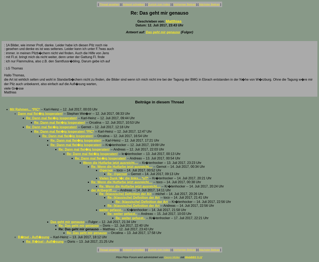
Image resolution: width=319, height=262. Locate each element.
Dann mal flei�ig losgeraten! (40, 113)
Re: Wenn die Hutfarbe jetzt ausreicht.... (121, 166)
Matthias (174, 21)
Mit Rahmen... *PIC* (25, 109)
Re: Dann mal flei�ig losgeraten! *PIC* (64, 131)
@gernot (106, 170)
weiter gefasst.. (111, 210)
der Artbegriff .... (103, 190)
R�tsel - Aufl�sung (33, 237)
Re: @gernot (117, 174)
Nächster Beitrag (209, 4)
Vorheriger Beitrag (185, 4)
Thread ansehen (109, 4)
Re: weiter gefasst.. (122, 213)
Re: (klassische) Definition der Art (125, 194)
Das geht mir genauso (163, 32)
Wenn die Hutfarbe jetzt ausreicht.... (110, 163)
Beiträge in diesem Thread (159, 102)
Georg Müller (172, 257)
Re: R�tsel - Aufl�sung (44, 241)
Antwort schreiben (134, 4)
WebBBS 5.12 (193, 257)
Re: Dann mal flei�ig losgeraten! (51, 118)
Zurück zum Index (159, 4)
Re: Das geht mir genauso (79, 225)
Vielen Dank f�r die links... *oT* (123, 178)
